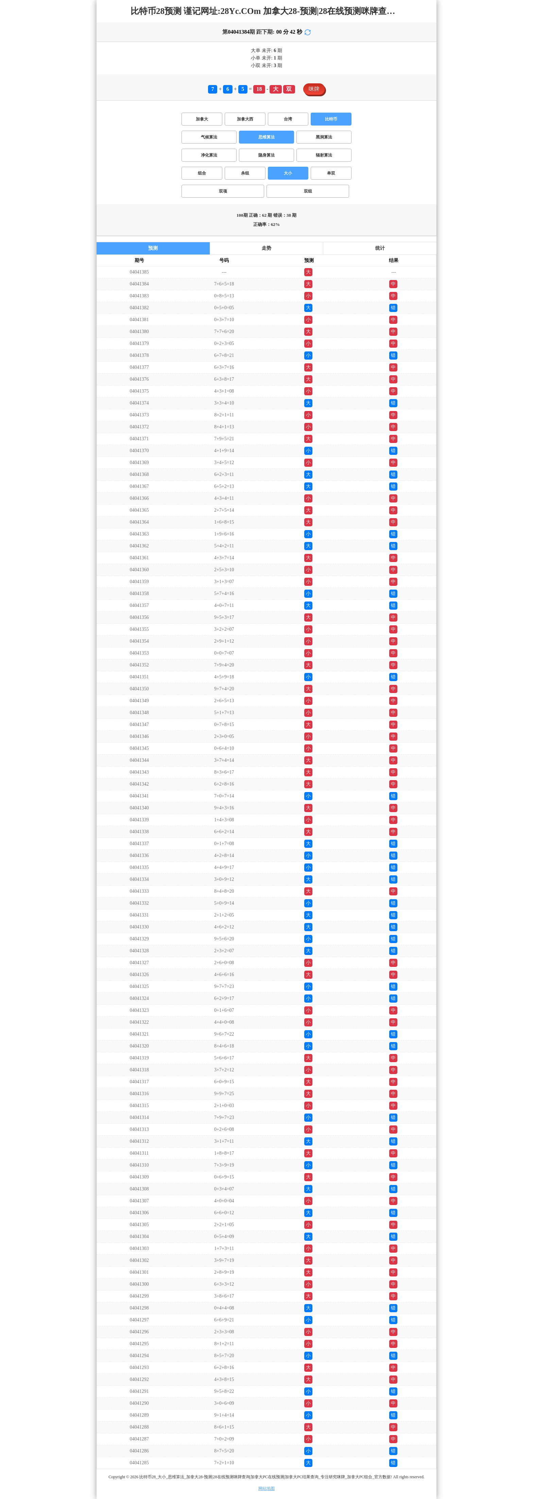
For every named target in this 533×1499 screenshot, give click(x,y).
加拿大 (202, 119)
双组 (308, 191)
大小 (288, 173)
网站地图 (266, 1488)
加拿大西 (245, 119)
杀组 (245, 173)
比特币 (331, 119)
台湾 (288, 119)
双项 (223, 191)
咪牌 (314, 89)
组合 (202, 173)
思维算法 (266, 137)
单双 (331, 173)
